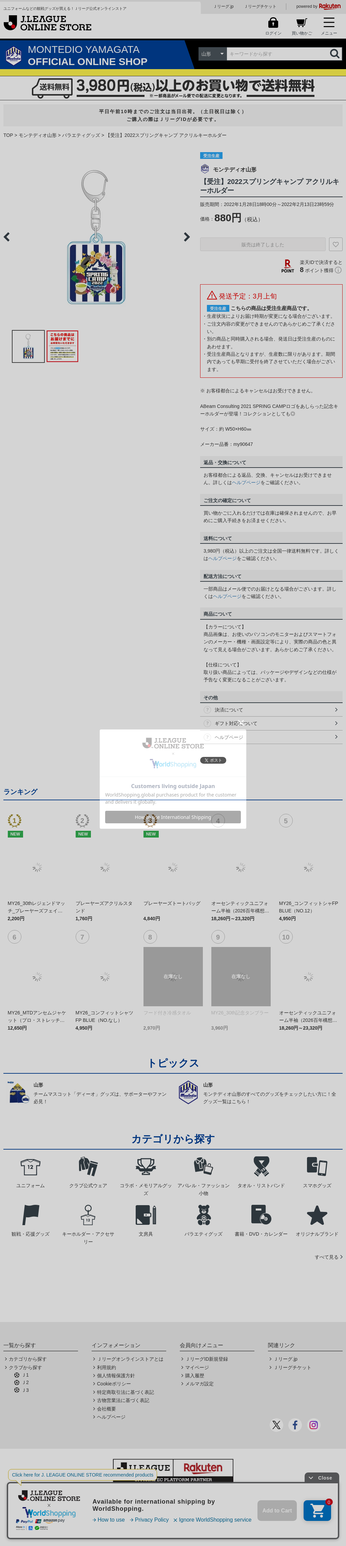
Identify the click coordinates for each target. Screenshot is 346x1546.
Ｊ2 (25, 1382)
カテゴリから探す (28, 1359)
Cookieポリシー (114, 1383)
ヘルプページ (246, 482)
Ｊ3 (25, 1390)
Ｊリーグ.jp (223, 6)
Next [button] (187, 237)
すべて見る (327, 1257)
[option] (96, 237)
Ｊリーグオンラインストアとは (130, 1359)
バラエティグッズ (81, 135)
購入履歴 (194, 1375)
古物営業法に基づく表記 (123, 1400)
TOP (8, 135)
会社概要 (106, 1408)
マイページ (197, 1367)
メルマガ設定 (199, 1383)
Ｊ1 (25, 1375)
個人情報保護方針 (116, 1375)
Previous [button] (6, 237)
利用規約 (106, 1367)
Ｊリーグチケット (260, 6)
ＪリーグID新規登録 (206, 1359)
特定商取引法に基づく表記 (125, 1392)
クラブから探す (25, 1367)
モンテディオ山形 (38, 135)
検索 (335, 53)
